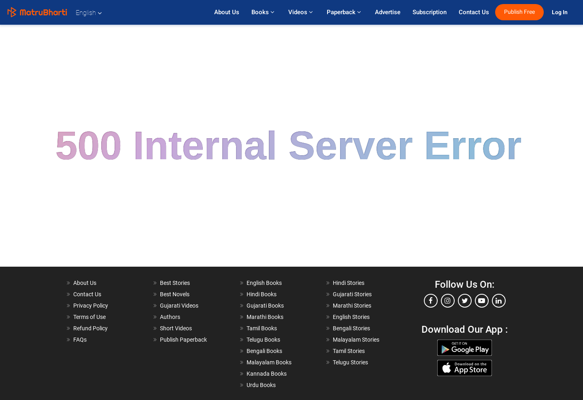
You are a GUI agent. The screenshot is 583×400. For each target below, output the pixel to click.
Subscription (430, 12)
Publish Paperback (183, 339)
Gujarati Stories (352, 294)
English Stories (351, 317)
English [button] (89, 13)
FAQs (80, 339)
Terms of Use (89, 317)
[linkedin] (499, 301)
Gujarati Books (265, 305)
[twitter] (465, 301)
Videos (301, 12)
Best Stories (175, 283)
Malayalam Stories (356, 339)
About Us (226, 12)
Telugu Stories (350, 362)
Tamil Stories (349, 351)
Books (263, 12)
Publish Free (519, 12)
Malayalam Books (269, 362)
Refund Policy (90, 328)
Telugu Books (263, 339)
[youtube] (482, 301)
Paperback (345, 12)
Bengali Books (264, 351)
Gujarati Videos (179, 305)
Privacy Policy (90, 305)
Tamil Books (262, 328)
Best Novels (174, 294)
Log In (560, 12)
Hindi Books (262, 294)
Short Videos (176, 328)
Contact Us (474, 12)
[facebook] (431, 301)
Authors (170, 317)
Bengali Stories (351, 328)
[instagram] (448, 301)
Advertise (387, 12)
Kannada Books (267, 373)
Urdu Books (261, 385)
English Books (264, 283)
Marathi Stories (352, 305)
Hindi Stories (348, 283)
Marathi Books (265, 317)
